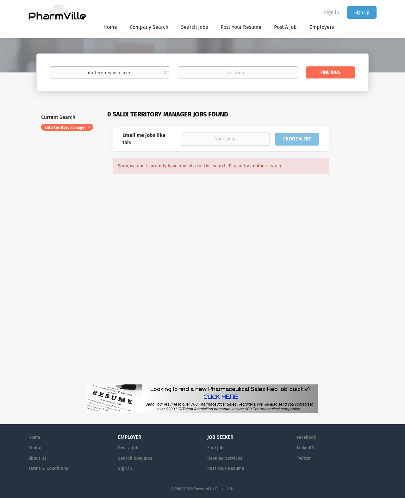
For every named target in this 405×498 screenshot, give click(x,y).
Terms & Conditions (48, 468)
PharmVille (224, 489)
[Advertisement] (359, 232)
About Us (37, 458)
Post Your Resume (225, 468)
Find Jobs (330, 72)
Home (34, 437)
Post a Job (128, 448)
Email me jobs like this (143, 139)
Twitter (304, 458)
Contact (36, 448)
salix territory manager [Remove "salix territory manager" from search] (65, 127)
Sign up (361, 12)
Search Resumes (135, 458)
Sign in (331, 12)
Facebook (306, 437)
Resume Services (224, 458)
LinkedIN (305, 448)
